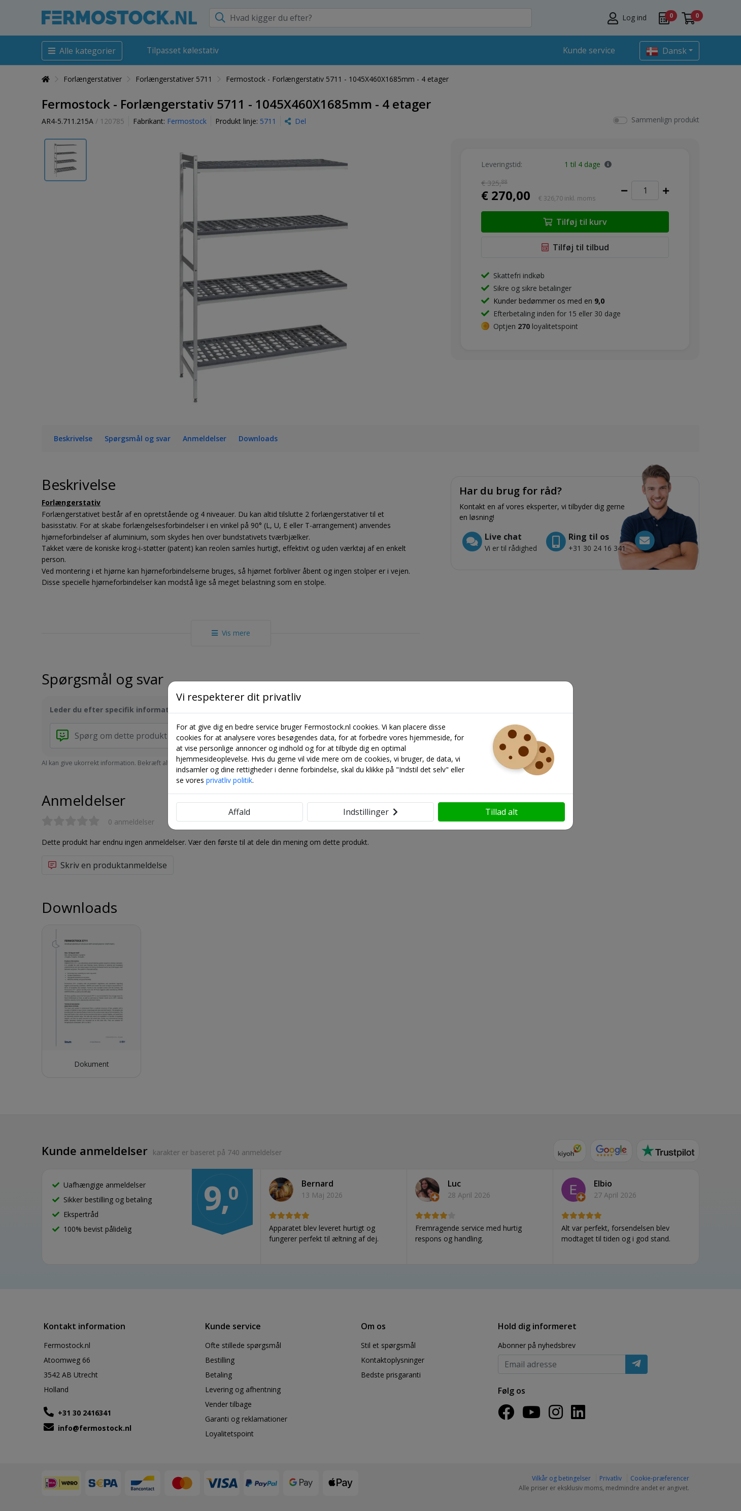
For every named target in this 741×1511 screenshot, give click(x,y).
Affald (239, 811)
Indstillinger (370, 811)
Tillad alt (501, 811)
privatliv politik (229, 780)
